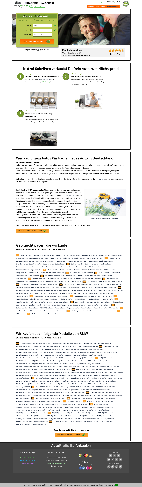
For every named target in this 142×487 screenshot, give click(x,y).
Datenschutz (59, 468)
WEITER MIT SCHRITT (37, 41)
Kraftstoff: (28, 34)
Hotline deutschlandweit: (103, 6)
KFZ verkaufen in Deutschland (26, 445)
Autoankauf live (55, 445)
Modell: (28, 30)
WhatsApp (40, 85)
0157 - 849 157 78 (27, 5)
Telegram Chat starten (28, 422)
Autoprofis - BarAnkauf (39, 3)
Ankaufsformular (57, 428)
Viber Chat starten (28, 425)
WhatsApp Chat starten (28, 420)
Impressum (79, 468)
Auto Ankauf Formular (31, 82)
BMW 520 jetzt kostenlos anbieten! (105, 180)
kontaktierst (69, 157)
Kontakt (101, 141)
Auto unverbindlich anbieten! (32, 192)
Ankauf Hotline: (52, 422)
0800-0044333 (62, 420)
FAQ (85, 468)
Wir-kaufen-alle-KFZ (93, 447)
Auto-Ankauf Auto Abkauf (99, 445)
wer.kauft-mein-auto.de (43, 445)
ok (116, 485)
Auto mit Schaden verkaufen (69, 445)
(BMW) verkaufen (28, 305)
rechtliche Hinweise (69, 468)
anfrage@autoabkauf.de (37, 7)
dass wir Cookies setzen (106, 485)
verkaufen (26, 217)
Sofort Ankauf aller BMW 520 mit (61, 447)
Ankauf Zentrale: (53, 420)
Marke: (29, 25)
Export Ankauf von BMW (79, 447)
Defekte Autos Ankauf (84, 445)
